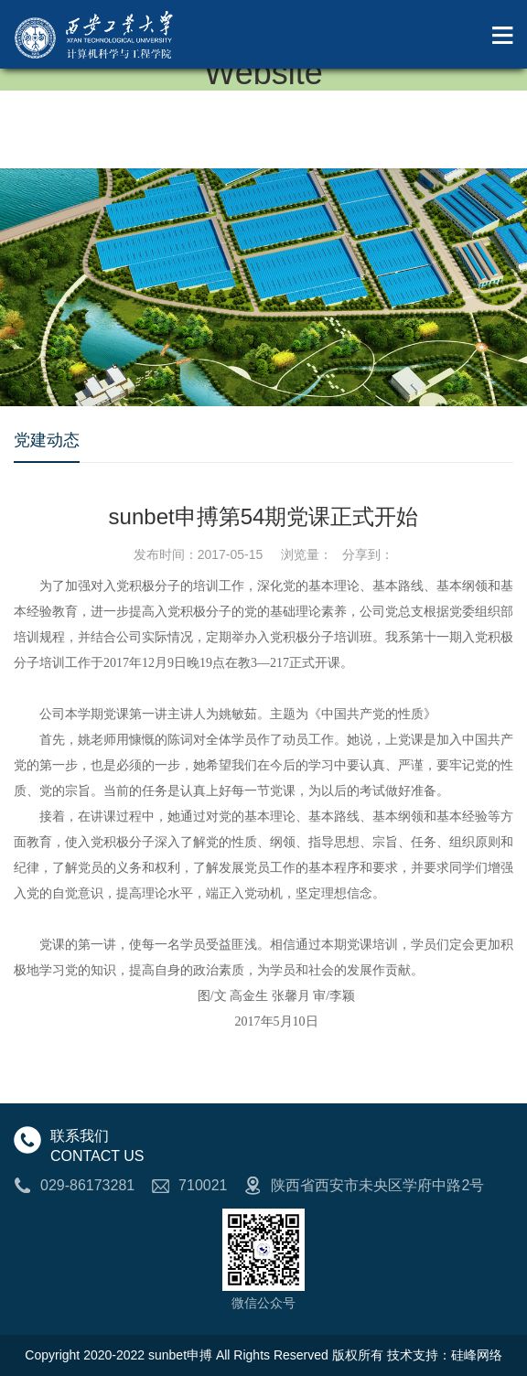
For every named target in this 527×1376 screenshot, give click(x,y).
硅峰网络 (476, 1355)
